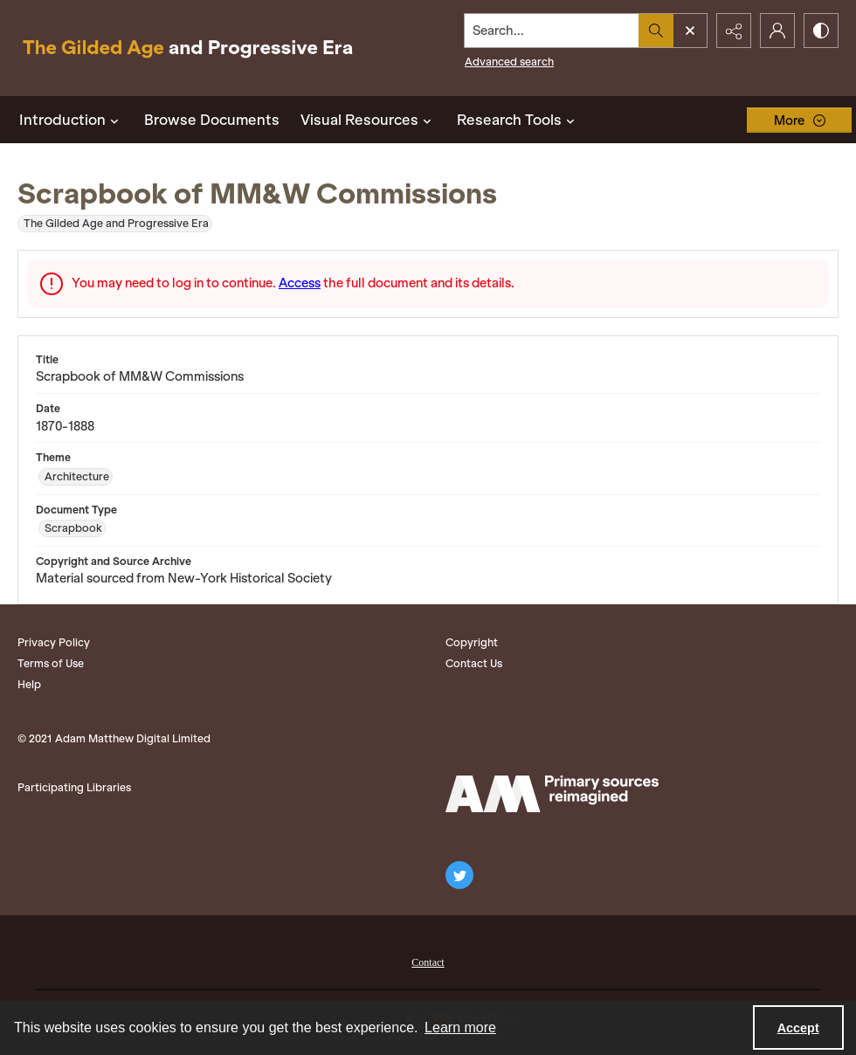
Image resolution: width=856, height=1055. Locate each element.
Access (300, 283)
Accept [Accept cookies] (798, 1028)
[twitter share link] (459, 875)
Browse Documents (212, 119)
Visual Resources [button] (368, 119)
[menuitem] (427, 960)
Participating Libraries (74, 787)
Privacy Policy (53, 642)
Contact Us (473, 663)
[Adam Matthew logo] (552, 794)
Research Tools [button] (518, 119)
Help (29, 684)
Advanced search (509, 61)
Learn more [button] (460, 1027)
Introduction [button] (71, 119)
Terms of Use (50, 663)
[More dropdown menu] (799, 120)
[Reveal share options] (733, 30)
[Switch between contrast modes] (821, 30)
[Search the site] (552, 30)
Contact (427, 962)
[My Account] (777, 30)
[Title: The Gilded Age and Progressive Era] (187, 48)
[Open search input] (690, 30)
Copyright (471, 642)
